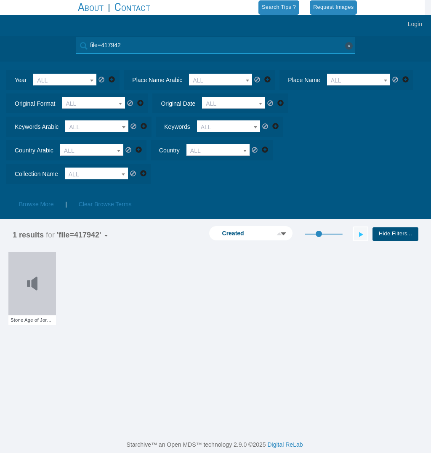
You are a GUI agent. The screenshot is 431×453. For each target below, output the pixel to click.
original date (178, 103)
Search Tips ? (279, 7)
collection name (36, 174)
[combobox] (64, 79)
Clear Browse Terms (105, 204)
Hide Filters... (395, 234)
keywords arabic (37, 126)
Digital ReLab (285, 444)
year (21, 80)
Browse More (36, 204)
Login (415, 24)
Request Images (333, 7)
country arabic (34, 150)
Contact (132, 7)
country (169, 150)
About (91, 7)
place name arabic (157, 80)
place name (304, 80)
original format (35, 103)
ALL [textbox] (42, 80)
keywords (177, 126)
